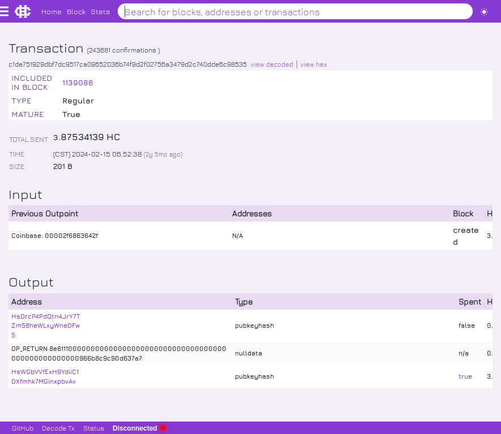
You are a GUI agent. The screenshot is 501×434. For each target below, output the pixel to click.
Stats (100, 11)
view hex (314, 64)
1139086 (77, 82)
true (465, 376)
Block (76, 11)
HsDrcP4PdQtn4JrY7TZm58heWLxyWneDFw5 (45, 325)
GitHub (22, 427)
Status (93, 427)
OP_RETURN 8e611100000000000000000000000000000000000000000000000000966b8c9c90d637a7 (118, 353)
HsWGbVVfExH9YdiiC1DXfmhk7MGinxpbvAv (45, 376)
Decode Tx (58, 427)
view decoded (272, 64)
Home (51, 11)
